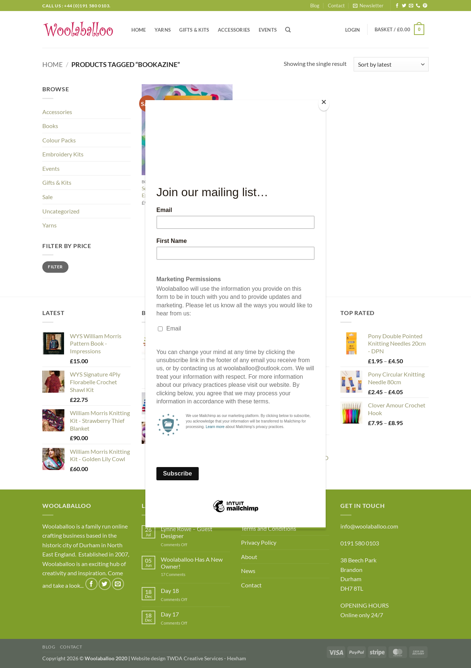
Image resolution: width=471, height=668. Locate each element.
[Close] (323, 103)
